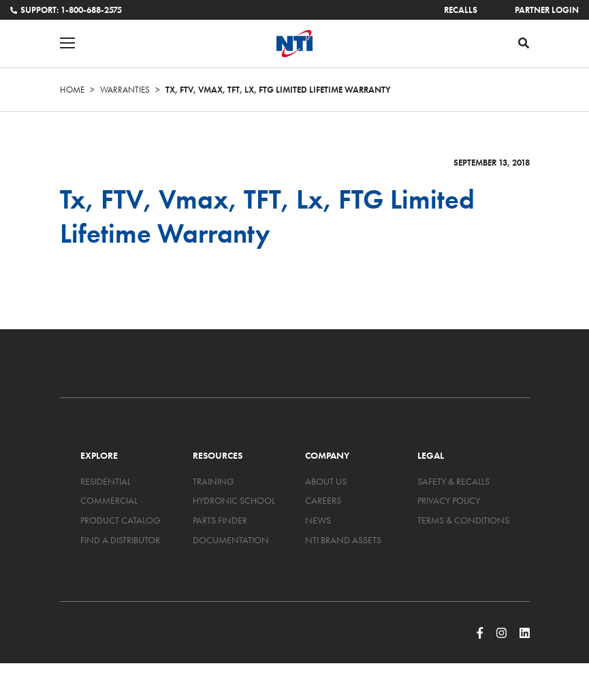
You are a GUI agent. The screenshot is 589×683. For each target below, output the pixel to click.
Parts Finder (220, 520)
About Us (326, 481)
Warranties (125, 89)
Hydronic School (234, 500)
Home (72, 89)
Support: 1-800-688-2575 (66, 10)
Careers (323, 500)
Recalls (460, 10)
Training (213, 481)
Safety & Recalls (453, 481)
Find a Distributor (120, 540)
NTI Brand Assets (343, 540)
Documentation (231, 540)
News (318, 520)
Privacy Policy (448, 500)
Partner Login (547, 10)
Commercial (109, 500)
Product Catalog (120, 520)
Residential (105, 481)
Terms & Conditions (463, 520)
